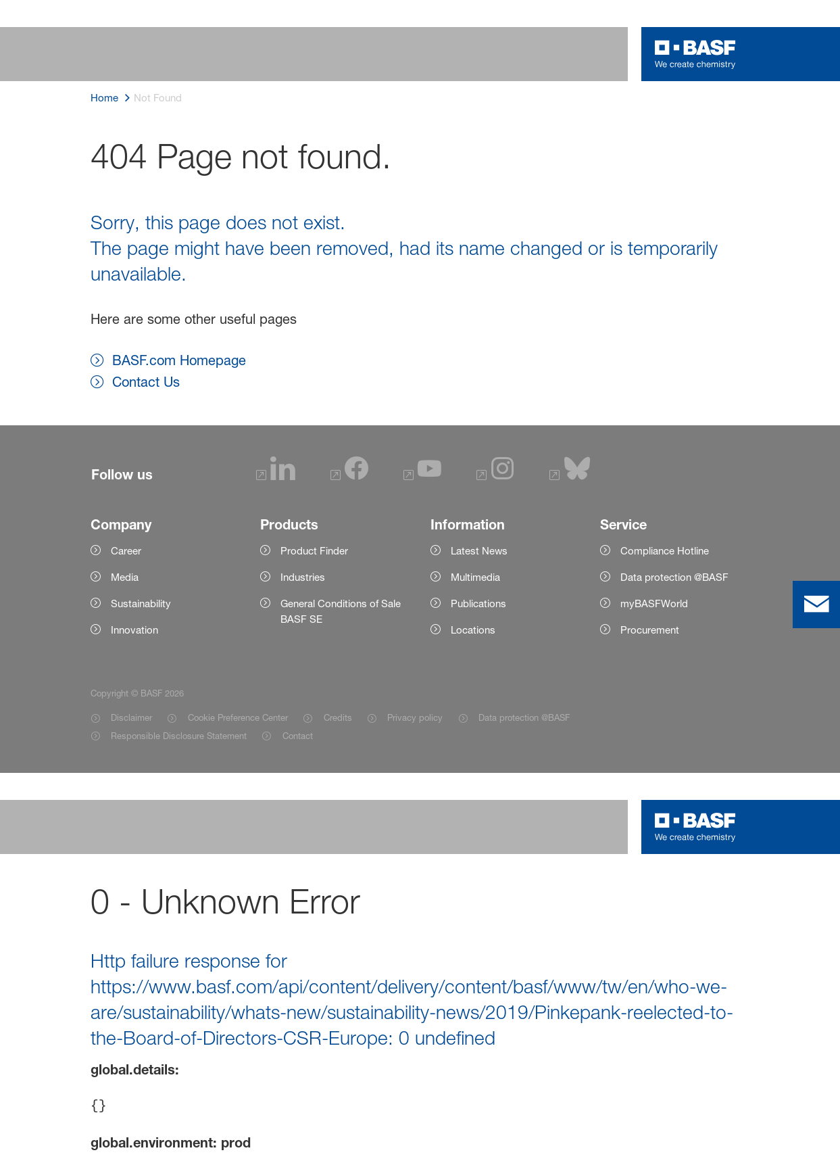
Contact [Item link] (297, 735)
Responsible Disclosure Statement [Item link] (179, 735)
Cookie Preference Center (238, 717)
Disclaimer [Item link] (131, 717)
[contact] (816, 604)
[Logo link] (695, 54)
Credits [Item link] (338, 717)
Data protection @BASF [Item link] (524, 717)
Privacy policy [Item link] (415, 717)
